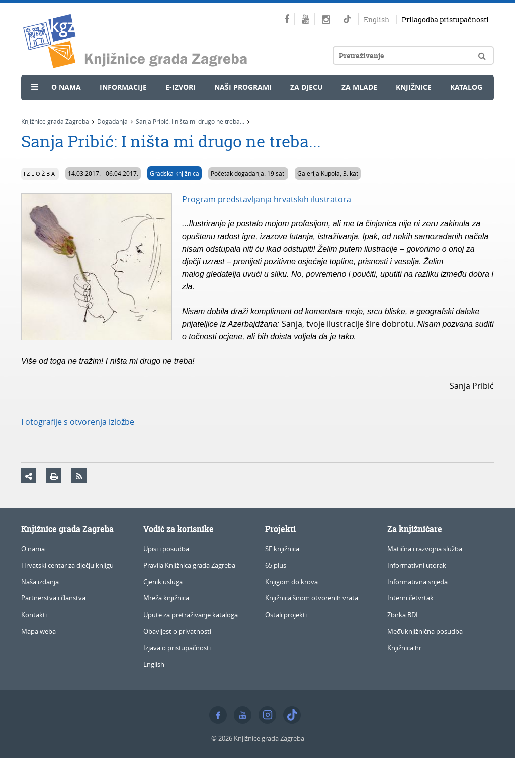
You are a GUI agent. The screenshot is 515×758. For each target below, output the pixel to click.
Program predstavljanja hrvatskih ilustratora (266, 199)
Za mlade (359, 87)
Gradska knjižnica (174, 173)
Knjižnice (414, 87)
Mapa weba (38, 631)
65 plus (275, 565)
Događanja (112, 121)
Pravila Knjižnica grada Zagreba (189, 565)
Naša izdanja (40, 581)
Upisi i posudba (166, 548)
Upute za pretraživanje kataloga (190, 614)
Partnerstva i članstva (53, 597)
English (376, 19)
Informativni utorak (416, 565)
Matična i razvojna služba (424, 548)
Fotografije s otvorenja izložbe (77, 421)
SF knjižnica (282, 548)
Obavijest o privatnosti (177, 631)
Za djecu (306, 87)
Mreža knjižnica (166, 597)
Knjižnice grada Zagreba (55, 121)
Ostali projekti (286, 614)
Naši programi (243, 87)
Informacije (123, 87)
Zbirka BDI (402, 614)
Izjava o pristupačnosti (177, 647)
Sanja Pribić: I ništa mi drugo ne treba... (190, 121)
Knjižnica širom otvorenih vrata (311, 597)
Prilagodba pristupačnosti (445, 19)
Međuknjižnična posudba (425, 631)
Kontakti (34, 614)
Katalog (466, 87)
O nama (66, 87)
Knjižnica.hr (404, 647)
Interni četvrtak (410, 597)
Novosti (50, 109)
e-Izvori (180, 87)
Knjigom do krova (291, 581)
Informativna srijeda (417, 581)
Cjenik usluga (163, 581)
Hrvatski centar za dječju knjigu (67, 565)
